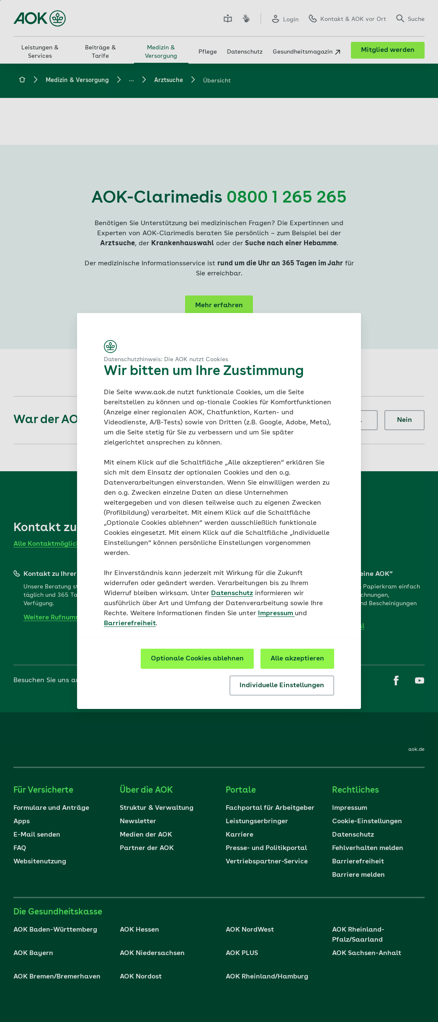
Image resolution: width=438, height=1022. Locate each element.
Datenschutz (232, 593)
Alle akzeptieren (297, 658)
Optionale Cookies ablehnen (197, 658)
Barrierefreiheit (130, 623)
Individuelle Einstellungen (282, 685)
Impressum (276, 613)
